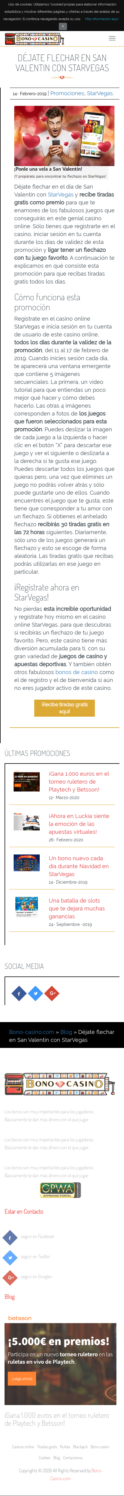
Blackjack (80, 1446)
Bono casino (100, 1446)
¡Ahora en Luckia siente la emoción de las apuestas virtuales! (79, 824)
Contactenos (72, 1457)
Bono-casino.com (31, 1032)
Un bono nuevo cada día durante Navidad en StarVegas (79, 866)
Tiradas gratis (47, 1446)
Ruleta (65, 1446)
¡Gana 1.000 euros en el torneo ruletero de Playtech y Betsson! (79, 782)
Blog (66, 1032)
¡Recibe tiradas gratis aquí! (65, 708)
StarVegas (100, 93)
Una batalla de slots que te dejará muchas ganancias (77, 908)
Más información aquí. (102, 19)
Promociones (67, 93)
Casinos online (23, 1446)
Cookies (44, 1457)
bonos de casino (76, 672)
